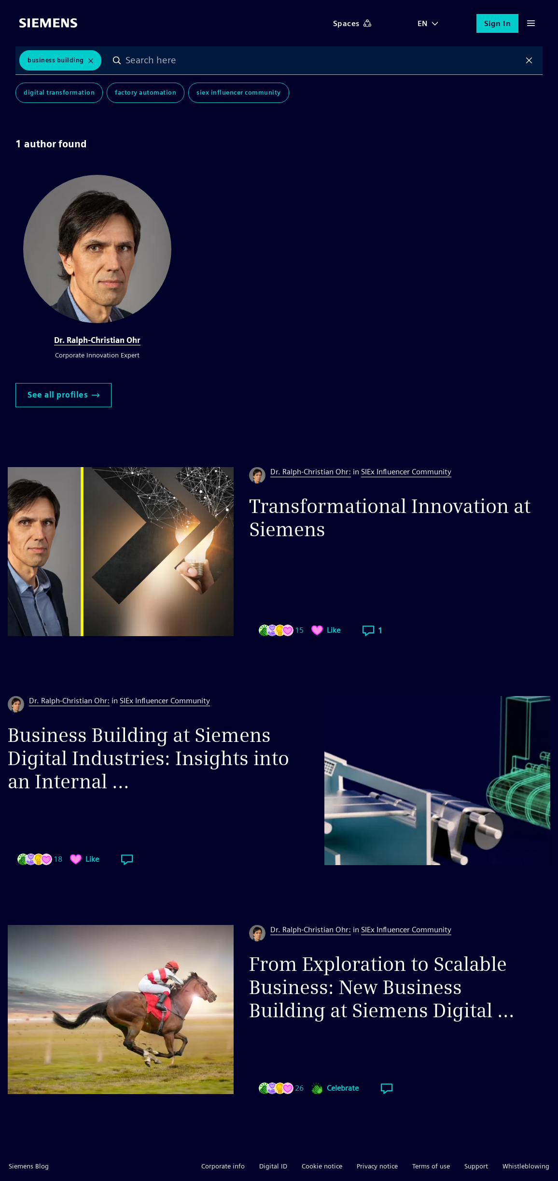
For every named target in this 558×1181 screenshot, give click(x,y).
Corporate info (223, 1166)
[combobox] (323, 60)
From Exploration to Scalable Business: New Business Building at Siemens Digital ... (382, 987)
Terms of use (431, 1166)
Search (117, 60)
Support (476, 1166)
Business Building (56, 60)
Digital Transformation (59, 92)
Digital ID (273, 1166)
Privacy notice (377, 1166)
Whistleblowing (525, 1166)
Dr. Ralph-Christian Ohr (97, 340)
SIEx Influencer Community (238, 92)
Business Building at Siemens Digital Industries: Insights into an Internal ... (148, 758)
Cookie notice (322, 1166)
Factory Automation (145, 92)
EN (423, 23)
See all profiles (63, 394)
